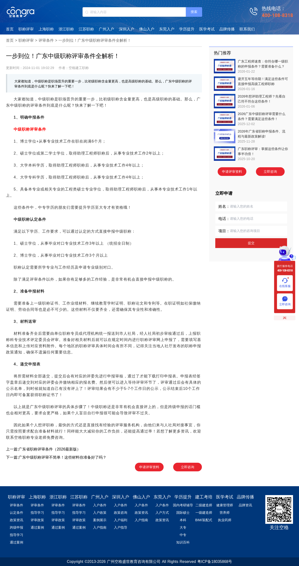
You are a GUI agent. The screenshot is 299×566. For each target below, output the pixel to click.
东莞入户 (166, 29)
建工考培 (203, 497)
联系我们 (247, 29)
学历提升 (186, 29)
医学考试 (207, 29)
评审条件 (46, 40)
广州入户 (106, 29)
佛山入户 (146, 29)
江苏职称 (86, 29)
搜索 (194, 12)
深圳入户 (126, 29)
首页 (10, 29)
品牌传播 (227, 29)
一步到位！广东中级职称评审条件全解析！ (94, 40)
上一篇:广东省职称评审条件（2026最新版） (43, 449)
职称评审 (26, 29)
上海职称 (46, 29)
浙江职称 (66, 29)
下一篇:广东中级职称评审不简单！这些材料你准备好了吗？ (56, 457)
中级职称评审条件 (30, 129)
